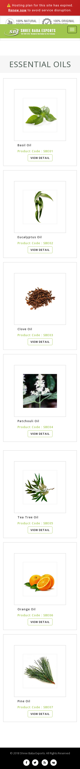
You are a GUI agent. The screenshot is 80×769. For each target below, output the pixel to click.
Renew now (17, 10)
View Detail (40, 158)
